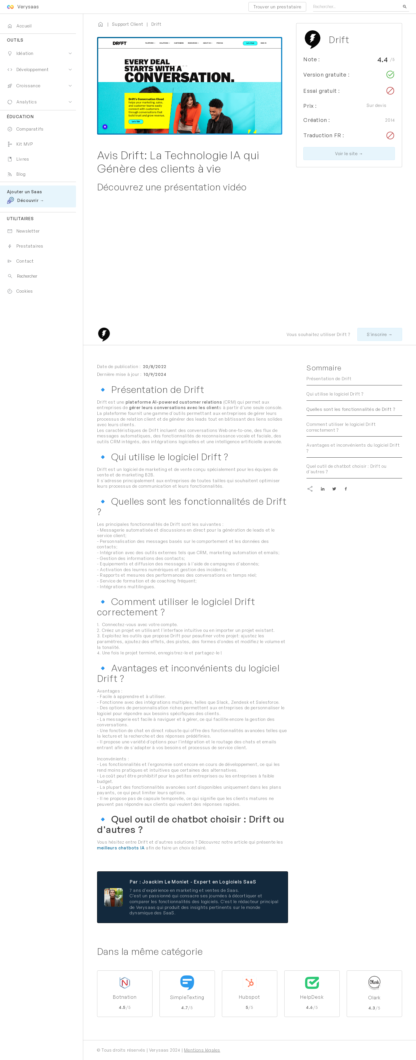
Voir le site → (349, 153)
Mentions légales (202, 1050)
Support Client (127, 24)
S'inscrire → (380, 334)
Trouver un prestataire (277, 6)
